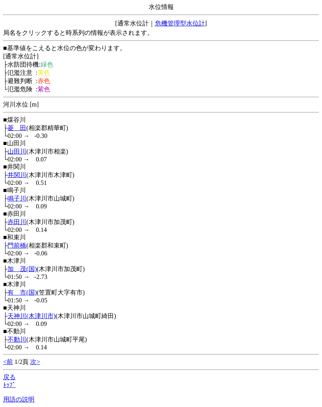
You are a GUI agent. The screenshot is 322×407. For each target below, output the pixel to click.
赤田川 (16, 222)
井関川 (16, 175)
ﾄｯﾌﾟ (9, 385)
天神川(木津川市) (31, 316)
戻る (9, 377)
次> (35, 361)
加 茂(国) (22, 269)
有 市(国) (22, 292)
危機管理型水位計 (180, 23)
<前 (8, 361)
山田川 (16, 151)
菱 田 (16, 128)
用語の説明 (18, 399)
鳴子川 (16, 198)
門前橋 (16, 245)
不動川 (16, 339)
